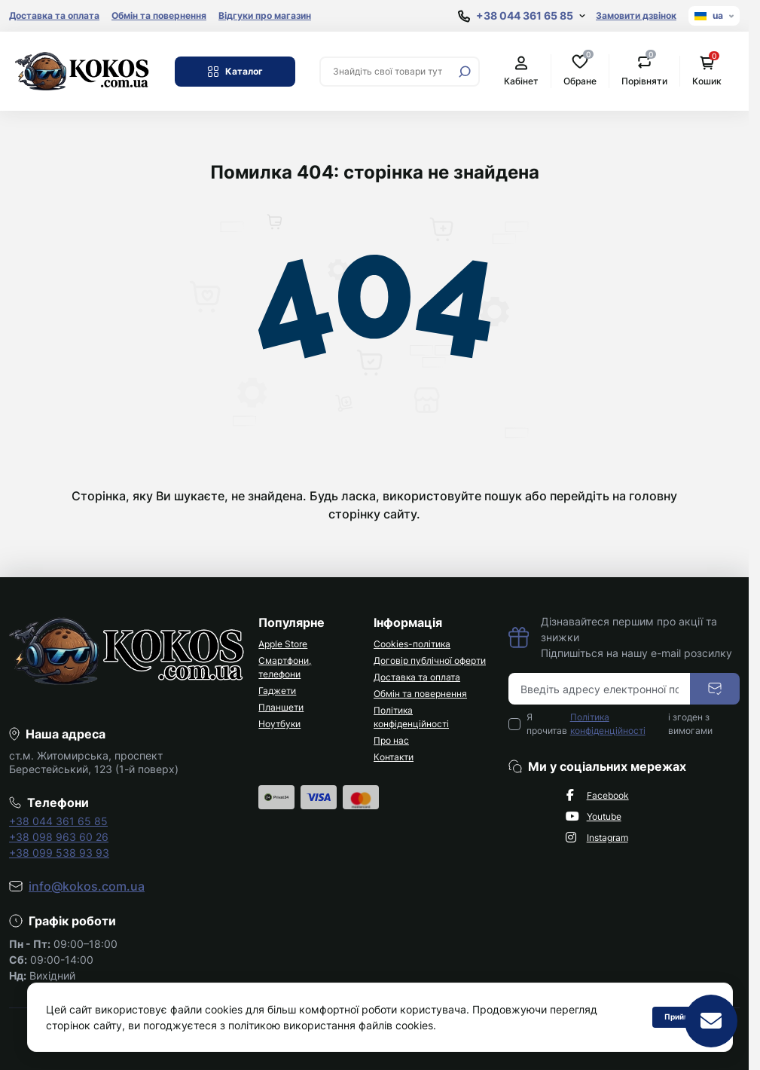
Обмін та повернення (158, 15)
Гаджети (277, 690)
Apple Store (282, 644)
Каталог (235, 72)
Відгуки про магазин (264, 15)
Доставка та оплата (54, 15)
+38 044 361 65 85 (58, 821)
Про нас (391, 740)
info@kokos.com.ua (87, 886)
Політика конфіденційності (608, 723)
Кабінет (521, 71)
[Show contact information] (521, 16)
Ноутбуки (279, 723)
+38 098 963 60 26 (58, 836)
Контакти (394, 757)
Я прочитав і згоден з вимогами (620, 724)
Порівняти (644, 70)
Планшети (281, 707)
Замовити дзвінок (636, 15)
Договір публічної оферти (430, 660)
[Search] (465, 72)
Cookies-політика (412, 644)
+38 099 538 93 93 (59, 852)
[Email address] (599, 689)
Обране (580, 70)
